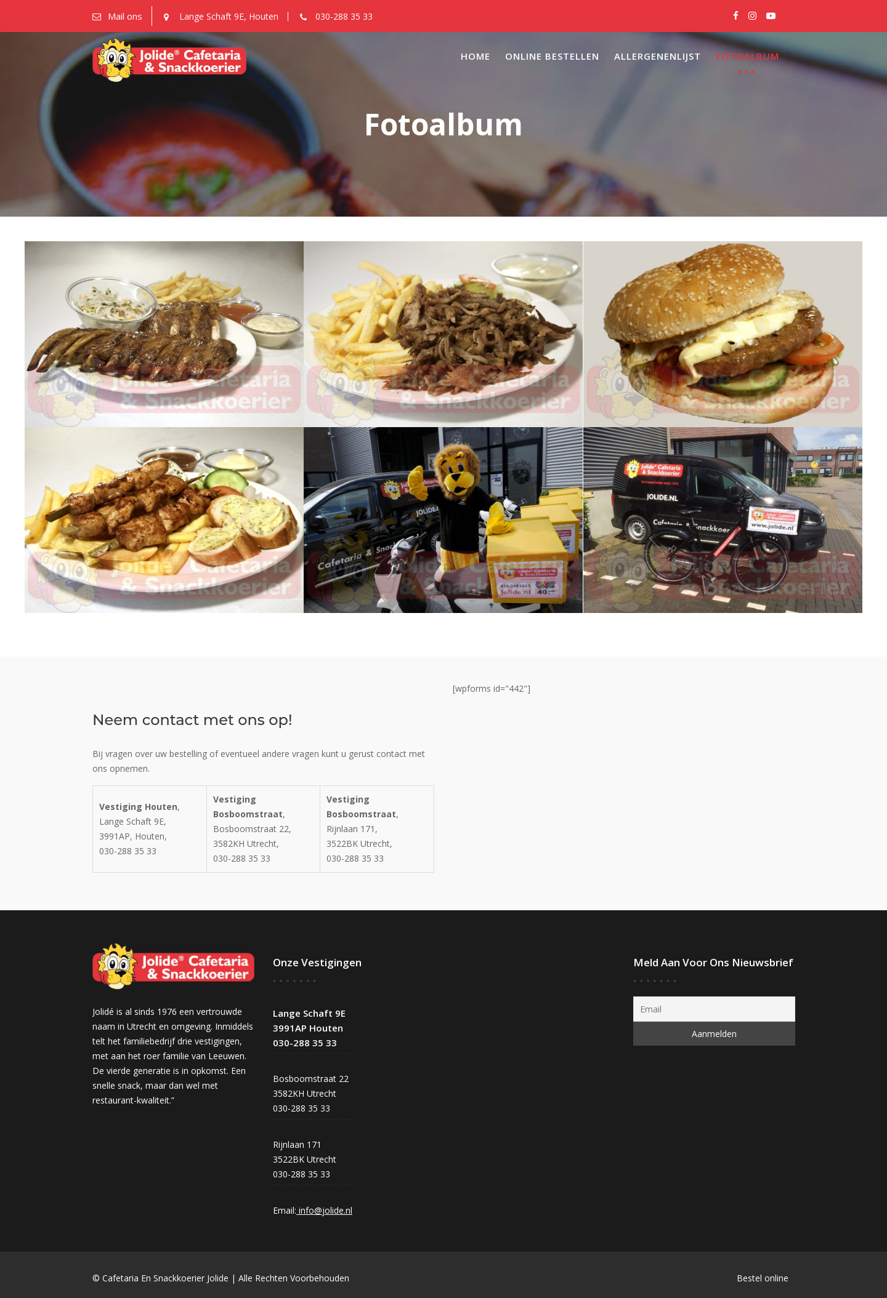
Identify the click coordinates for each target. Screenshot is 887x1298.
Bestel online (762, 1278)
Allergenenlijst (657, 56)
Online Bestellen (552, 56)
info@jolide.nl (324, 1209)
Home (475, 56)
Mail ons (125, 16)
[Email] (713, 1009)
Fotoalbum (747, 56)
